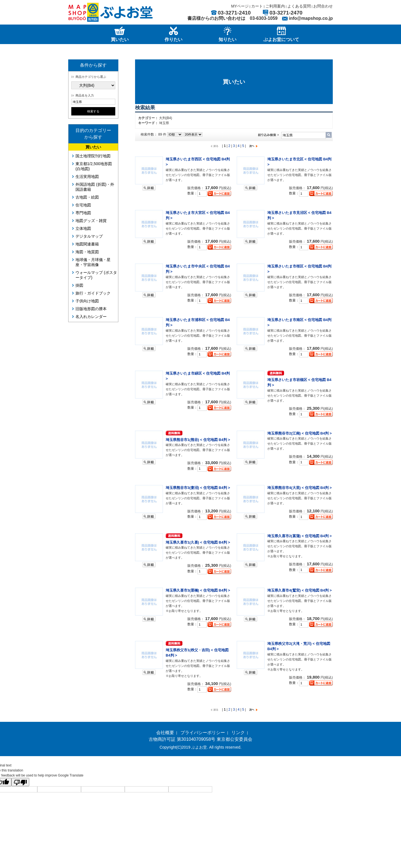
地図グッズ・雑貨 (91, 220)
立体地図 (83, 228)
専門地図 (83, 213)
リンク (238, 732)
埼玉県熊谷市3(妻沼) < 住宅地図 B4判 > (198, 488)
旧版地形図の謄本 (91, 309)
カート (257, 6)
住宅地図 (83, 205)
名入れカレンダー (91, 316)
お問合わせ (323, 6)
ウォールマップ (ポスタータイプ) (96, 275)
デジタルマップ (89, 236)
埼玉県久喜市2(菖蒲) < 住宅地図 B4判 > (299, 536)
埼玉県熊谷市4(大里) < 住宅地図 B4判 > (299, 488)
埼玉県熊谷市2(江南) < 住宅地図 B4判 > (299, 433)
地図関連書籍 (87, 244)
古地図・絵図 (87, 197)
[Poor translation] (20, 782)
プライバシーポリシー (202, 732)
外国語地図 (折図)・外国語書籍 (94, 187)
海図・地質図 (87, 252)
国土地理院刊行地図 (93, 156)
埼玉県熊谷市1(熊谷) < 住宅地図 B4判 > (198, 440)
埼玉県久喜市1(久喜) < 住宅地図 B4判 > (198, 542)
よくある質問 (299, 6)
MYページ (240, 6)
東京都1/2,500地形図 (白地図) (93, 166)
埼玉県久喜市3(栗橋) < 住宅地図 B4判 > (198, 590)
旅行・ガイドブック (93, 293)
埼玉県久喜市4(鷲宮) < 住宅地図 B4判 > (299, 590)
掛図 (79, 285)
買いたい (93, 147)
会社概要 (165, 732)
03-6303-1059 (264, 18)
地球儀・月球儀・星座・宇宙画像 (93, 262)
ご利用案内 (275, 6)
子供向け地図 (87, 301)
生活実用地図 (87, 176)
